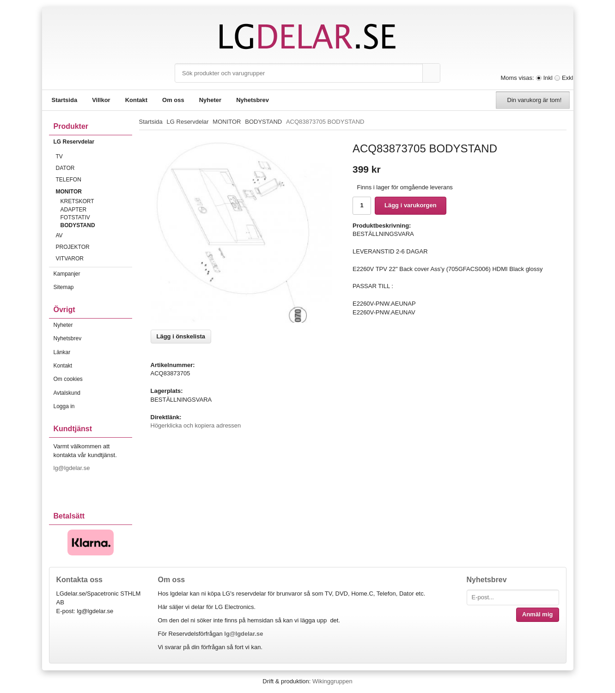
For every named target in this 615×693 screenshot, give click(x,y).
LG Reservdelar (93, 142)
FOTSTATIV (75, 217)
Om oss (173, 99)
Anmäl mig (537, 614)
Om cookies (68, 379)
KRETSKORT (77, 201)
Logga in (64, 406)
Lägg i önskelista (181, 336)
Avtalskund (67, 393)
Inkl (548, 77)
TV (94, 156)
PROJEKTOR (94, 247)
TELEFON (94, 179)
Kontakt (136, 99)
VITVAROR (94, 258)
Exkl (567, 77)
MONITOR (94, 191)
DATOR (94, 168)
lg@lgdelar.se (73, 467)
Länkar (62, 352)
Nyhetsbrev (252, 99)
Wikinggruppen (332, 681)
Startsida (65, 99)
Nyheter (210, 99)
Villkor (101, 99)
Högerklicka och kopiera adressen (196, 425)
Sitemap (64, 287)
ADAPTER (74, 209)
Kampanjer (67, 274)
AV (94, 235)
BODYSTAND (78, 225)
